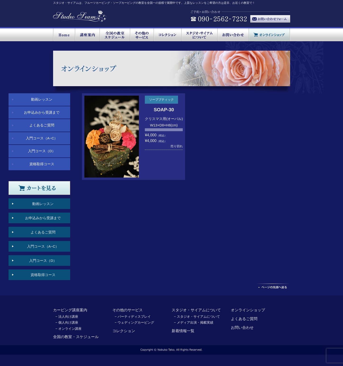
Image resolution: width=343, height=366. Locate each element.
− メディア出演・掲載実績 (193, 322)
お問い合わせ (242, 328)
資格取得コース (41, 164)
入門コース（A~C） (42, 138)
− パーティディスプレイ (133, 316)
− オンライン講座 (68, 328)
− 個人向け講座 (66, 322)
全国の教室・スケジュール (76, 337)
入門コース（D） (41, 151)
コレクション (123, 331)
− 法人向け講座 (66, 316)
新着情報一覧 (183, 331)
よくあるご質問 (41, 125)
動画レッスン (41, 99)
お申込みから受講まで (41, 112)
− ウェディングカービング (134, 322)
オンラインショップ (248, 310)
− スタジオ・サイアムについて (197, 316)
